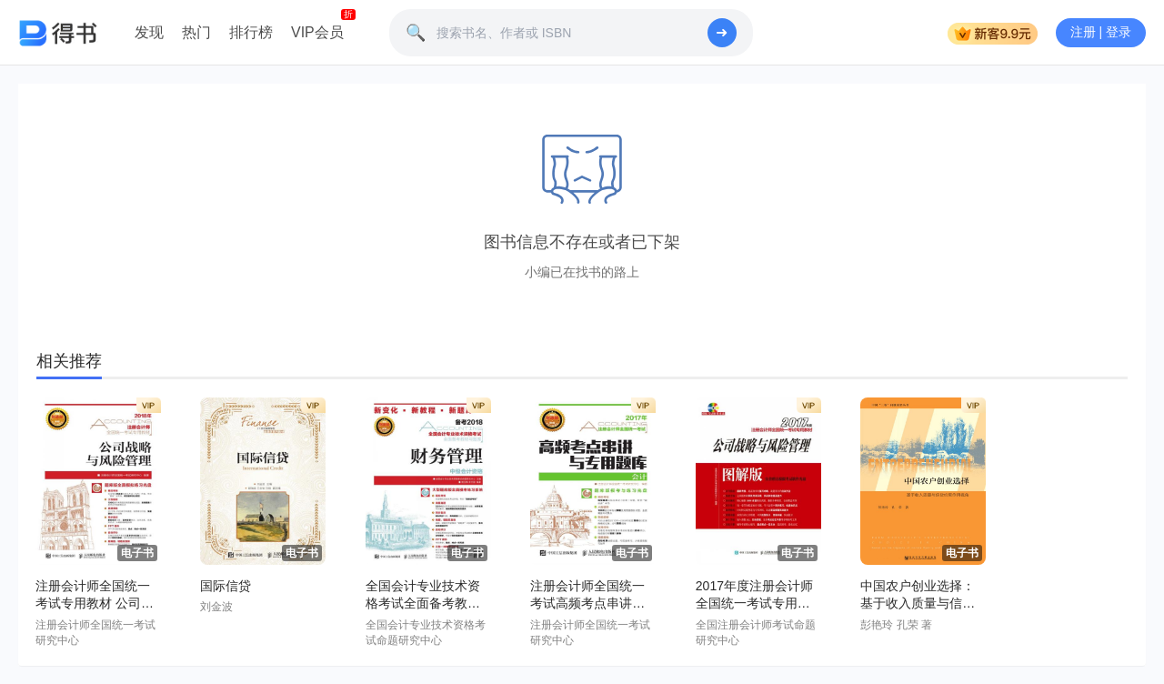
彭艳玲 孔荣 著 (896, 625)
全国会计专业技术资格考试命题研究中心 (426, 633)
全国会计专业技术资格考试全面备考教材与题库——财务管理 (423, 595)
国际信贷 (225, 585)
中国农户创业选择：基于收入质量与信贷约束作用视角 (917, 595)
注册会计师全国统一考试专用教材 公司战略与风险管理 (94, 595)
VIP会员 (317, 32)
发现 (149, 32)
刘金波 (216, 606)
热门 (196, 32)
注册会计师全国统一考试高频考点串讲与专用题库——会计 (587, 595)
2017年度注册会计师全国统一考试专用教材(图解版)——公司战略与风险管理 (757, 595)
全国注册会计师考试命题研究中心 (756, 633)
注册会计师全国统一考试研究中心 (95, 633)
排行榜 (251, 32)
